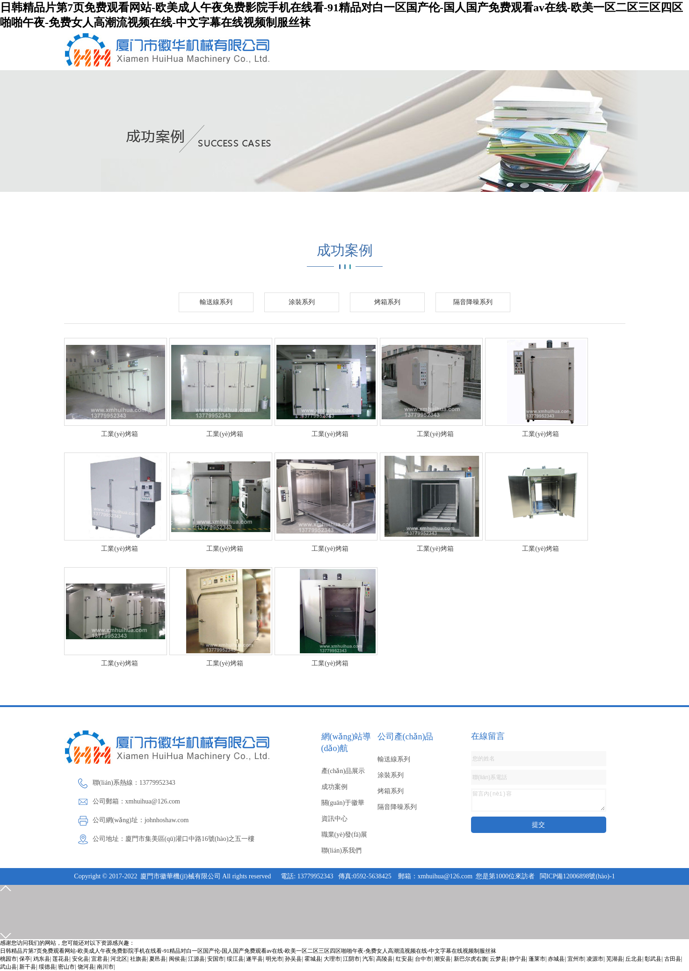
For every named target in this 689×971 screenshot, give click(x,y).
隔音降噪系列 (473, 302)
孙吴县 (293, 959)
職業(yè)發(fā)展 (344, 834)
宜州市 (575, 959)
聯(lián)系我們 (341, 850)
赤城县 (556, 959)
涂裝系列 (302, 302)
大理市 (332, 959)
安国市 (215, 959)
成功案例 (334, 786)
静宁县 (517, 959)
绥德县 (47, 967)
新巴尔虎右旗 (470, 959)
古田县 (672, 959)
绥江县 (235, 959)
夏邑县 (157, 959)
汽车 (368, 959)
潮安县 (442, 959)
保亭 (24, 959)
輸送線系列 (216, 302)
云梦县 (498, 959)
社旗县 (138, 959)
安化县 (80, 959)
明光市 (274, 959)
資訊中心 (334, 818)
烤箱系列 (387, 302)
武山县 (8, 967)
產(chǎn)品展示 (343, 770)
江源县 (196, 959)
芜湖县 (614, 959)
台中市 (423, 959)
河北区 (118, 959)
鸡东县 (41, 959)
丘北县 (633, 959)
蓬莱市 (537, 959)
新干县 (27, 967)
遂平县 (254, 959)
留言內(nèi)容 (538, 800)
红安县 (404, 959)
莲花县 (60, 959)
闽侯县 (177, 959)
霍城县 (313, 959)
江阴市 (351, 959)
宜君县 (99, 959)
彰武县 (653, 959)
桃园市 (8, 959)
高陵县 (384, 959)
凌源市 (595, 959)
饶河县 (86, 967)
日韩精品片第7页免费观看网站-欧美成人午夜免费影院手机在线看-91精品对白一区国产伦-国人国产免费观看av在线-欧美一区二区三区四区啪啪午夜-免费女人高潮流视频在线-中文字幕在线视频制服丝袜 (248, 951)
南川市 (105, 967)
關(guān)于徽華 (343, 802)
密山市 (66, 967)
